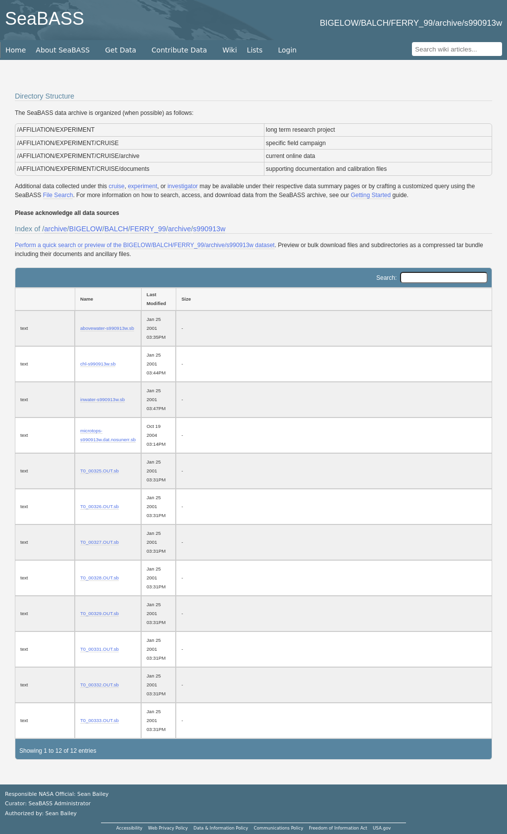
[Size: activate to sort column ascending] (334, 299)
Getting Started (371, 195)
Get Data (120, 50)
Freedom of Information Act (338, 828)
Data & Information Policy (221, 828)
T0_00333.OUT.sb (99, 720)
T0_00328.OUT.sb (99, 577)
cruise (116, 186)
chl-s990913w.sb (97, 363)
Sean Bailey (60, 813)
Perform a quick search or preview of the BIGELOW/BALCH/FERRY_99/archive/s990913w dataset (145, 245)
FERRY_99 (148, 229)
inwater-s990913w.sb (102, 399)
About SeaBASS (63, 50)
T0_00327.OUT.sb (99, 542)
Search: (432, 277)
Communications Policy (278, 828)
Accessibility (129, 828)
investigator (182, 186)
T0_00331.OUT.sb (99, 649)
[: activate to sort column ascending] (45, 299)
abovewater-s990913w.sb (107, 328)
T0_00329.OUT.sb (99, 613)
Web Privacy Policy (168, 828)
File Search (58, 195)
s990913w (209, 229)
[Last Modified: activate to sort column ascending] (158, 299)
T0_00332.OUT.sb (99, 684)
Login (287, 50)
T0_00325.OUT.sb (99, 470)
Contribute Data (179, 50)
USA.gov (382, 828)
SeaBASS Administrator (60, 803)
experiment (142, 186)
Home (15, 50)
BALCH (116, 229)
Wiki (229, 50)
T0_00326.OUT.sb (99, 506)
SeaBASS (44, 18)
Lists (255, 50)
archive (55, 229)
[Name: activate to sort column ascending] (108, 299)
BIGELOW (85, 229)
